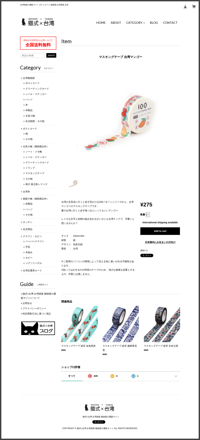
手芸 (27, 247)
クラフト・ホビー (32, 236)
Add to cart (160, 231)
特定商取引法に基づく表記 (37, 313)
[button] (135, 22)
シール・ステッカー (36, 94)
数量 (142, 214)
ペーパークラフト (34, 241)
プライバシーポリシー (34, 308)
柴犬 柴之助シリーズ (36, 184)
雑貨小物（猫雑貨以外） (36, 198)
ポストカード (32, 83)
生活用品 (27, 229)
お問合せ (27, 303)
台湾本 (26, 191)
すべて (71, 376)
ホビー (29, 257)
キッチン (27, 222)
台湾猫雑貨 (29, 78)
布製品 (29, 110)
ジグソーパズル (33, 263)
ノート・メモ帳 (33, 151)
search (51, 55)
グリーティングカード (37, 88)
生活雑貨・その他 (34, 121)
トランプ (30, 167)
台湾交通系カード (32, 270)
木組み (29, 252)
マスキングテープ (34, 173)
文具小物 (30, 115)
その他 (29, 139)
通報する (144, 250)
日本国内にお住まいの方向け (160, 242)
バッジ (29, 99)
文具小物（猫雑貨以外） (36, 146)
